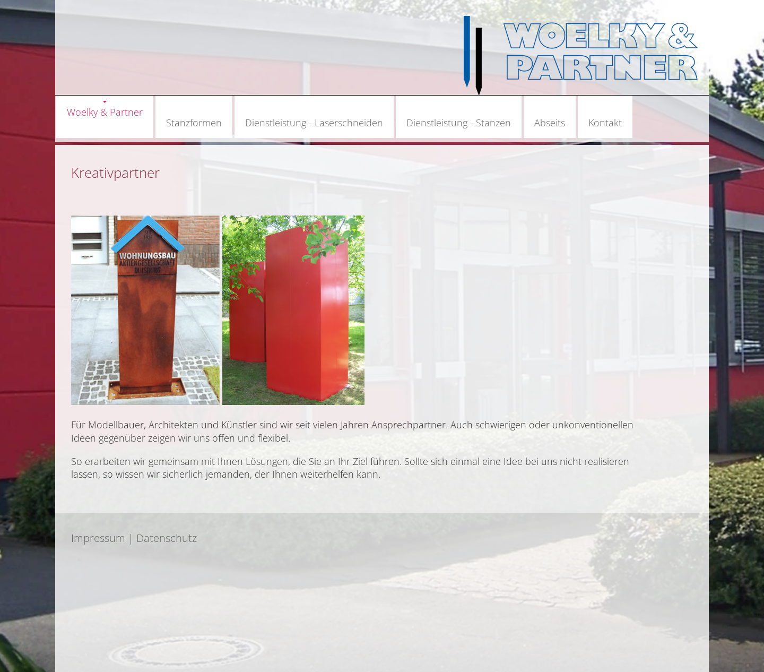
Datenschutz (166, 538)
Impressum (98, 538)
